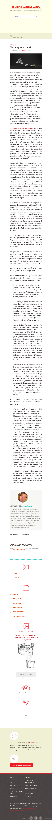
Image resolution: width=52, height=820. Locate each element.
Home (12, 778)
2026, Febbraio (18, 603)
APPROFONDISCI (26, 674)
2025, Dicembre (18, 612)
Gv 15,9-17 (13, 45)
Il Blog (29, 35)
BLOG (23, 35)
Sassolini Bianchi (30, 788)
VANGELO (16, 578)
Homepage (16, 35)
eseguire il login (19, 550)
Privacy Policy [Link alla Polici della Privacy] (14, 810)
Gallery (12, 788)
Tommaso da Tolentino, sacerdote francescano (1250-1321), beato (26, 637)
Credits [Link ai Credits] (22, 810)
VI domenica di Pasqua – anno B (22, 128)
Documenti (14, 785)
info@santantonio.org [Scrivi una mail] (30, 808)
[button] (26, 709)
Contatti (28, 796)
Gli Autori (13, 796)
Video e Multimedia (31, 785)
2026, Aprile (17, 594)
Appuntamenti (29, 793)
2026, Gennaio (18, 607)
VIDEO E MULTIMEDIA (26, 690)
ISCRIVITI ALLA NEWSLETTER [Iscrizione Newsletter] (21, 765)
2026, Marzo (17, 599)
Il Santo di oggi (26, 631)
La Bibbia (27, 778)
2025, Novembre (18, 616)
